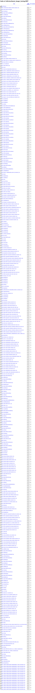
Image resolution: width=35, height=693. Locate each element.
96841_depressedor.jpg (5, 573)
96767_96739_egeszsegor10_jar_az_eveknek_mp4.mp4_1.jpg (10, 522)
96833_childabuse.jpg (5, 566)
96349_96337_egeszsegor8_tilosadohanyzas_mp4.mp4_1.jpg (10, 256)
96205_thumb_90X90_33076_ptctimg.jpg (7, 151)
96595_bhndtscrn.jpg (5, 398)
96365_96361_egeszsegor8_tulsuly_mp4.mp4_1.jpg (9, 268)
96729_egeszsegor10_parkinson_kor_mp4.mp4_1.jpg (9, 498)
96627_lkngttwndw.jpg (5, 426)
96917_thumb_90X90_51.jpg (6, 617)
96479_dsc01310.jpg (4, 335)
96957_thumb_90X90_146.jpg (6, 652)
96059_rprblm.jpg (4, 56)
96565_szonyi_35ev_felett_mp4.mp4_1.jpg (8, 373)
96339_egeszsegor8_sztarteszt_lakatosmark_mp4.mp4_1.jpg (10, 251)
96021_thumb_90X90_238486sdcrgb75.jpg (8, 23)
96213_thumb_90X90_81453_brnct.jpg (7, 158)
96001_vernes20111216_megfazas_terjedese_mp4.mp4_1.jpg (10, 7)
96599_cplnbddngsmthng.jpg (6, 401)
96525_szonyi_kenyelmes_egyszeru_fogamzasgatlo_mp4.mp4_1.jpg (11, 356)
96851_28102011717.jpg (5, 582)
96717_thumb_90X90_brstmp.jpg (6, 487)
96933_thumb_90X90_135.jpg (6, 631)
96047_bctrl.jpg (4, 46)
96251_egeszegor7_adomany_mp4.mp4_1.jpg (8, 189)
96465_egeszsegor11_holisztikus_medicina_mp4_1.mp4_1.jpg (10, 324)
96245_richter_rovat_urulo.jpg (6, 184)
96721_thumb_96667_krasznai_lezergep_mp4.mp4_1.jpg (10, 491)
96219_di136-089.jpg (5, 163)
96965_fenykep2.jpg (4, 659)
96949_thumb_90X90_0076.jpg (6, 645)
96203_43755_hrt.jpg (5, 149)
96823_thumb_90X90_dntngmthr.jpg (7, 557)
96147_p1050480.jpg (5, 100)
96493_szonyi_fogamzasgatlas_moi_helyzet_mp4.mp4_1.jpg (10, 342)
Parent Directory (4, 6)
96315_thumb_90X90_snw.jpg (6, 237)
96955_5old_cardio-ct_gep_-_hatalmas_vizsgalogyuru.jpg (10, 650)
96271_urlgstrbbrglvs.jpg (5, 200)
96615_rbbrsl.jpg (4, 415)
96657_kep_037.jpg (4, 452)
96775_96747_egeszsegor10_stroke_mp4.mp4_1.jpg (9, 529)
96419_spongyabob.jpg (5, 296)
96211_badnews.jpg (4, 156)
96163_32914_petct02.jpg (5, 114)
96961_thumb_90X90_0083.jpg (6, 655)
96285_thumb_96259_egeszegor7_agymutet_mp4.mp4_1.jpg (10, 210)
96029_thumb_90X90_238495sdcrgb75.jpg (8, 30)
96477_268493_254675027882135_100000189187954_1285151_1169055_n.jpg (13, 333)
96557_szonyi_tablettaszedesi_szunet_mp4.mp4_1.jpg (9, 370)
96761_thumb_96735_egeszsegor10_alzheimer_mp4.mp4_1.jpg (11, 517)
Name (14, 3)
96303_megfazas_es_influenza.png (6, 226)
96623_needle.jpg (4, 422)
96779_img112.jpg (4, 533)
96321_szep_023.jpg (4, 242)
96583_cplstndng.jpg (4, 387)
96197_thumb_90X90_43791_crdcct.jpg (7, 144)
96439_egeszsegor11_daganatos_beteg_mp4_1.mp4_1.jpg (10, 307)
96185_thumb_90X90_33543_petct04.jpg (7, 133)
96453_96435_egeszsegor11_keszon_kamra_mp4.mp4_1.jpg (10, 317)
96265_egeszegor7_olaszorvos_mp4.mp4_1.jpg (8, 196)
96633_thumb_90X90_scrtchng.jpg (7, 431)
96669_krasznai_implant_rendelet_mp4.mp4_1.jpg (9, 459)
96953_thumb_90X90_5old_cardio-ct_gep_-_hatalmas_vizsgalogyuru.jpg (12, 648)
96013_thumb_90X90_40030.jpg (6, 16)
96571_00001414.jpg (5, 377)
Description (33, 3)
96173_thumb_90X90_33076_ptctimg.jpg (7, 123)
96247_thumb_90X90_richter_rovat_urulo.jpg (8, 186)
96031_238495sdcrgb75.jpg (5, 32)
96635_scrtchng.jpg (4, 433)
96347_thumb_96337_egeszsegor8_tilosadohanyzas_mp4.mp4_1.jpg (11, 254)
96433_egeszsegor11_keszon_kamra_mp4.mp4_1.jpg (9, 305)
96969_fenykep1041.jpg (5, 662)
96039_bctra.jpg (4, 39)
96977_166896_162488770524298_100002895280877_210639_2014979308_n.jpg (13, 669)
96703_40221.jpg (4, 475)
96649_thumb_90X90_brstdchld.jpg (7, 445)
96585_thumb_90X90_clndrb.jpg (6, 389)
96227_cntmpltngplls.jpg (5, 170)
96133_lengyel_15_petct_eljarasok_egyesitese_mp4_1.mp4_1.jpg (11, 93)
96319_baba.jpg (4, 240)
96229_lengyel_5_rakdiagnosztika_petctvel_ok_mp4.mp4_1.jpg (11, 172)
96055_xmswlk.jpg (4, 53)
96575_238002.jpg (4, 380)
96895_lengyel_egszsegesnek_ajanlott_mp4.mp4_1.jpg (9, 606)
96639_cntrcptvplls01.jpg (5, 436)
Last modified (28, 4)
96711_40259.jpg (4, 482)
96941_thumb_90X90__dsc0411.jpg (7, 638)
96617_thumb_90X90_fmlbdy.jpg (6, 417)
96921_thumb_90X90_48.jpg (6, 620)
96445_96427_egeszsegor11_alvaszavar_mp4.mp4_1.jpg (10, 310)
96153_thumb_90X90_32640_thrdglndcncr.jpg (8, 105)
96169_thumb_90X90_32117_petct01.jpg (7, 119)
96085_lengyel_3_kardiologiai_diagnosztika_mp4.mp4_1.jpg (10, 72)
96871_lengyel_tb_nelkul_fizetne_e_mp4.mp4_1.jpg (9, 596)
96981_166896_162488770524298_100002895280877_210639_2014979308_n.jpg (13, 673)
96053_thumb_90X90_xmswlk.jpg (6, 51)
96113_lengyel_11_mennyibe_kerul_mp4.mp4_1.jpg (9, 84)
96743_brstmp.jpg (4, 505)
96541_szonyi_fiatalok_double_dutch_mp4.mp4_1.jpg (9, 363)
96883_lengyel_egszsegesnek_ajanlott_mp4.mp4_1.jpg (9, 601)
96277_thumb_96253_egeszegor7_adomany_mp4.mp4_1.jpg (10, 203)
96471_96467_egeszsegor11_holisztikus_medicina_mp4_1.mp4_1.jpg (11, 328)
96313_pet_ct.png (4, 235)
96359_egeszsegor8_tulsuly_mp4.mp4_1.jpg (8, 265)
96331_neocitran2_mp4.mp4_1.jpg (6, 247)
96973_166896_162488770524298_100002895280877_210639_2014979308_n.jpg (13, 666)
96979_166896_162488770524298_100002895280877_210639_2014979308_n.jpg (13, 671)
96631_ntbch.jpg (4, 429)
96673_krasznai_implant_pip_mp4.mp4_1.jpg (8, 461)
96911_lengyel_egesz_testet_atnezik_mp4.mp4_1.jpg (9, 613)
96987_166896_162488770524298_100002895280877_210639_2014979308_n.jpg (13, 678)
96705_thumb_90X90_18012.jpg (6, 477)
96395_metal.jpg (4, 284)
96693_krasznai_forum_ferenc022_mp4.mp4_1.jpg (9, 470)
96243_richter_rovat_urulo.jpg (6, 182)
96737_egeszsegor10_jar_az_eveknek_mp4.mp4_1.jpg (9, 501)
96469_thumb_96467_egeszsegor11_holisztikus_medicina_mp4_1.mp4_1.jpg (13, 326)
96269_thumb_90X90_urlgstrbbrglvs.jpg (7, 198)
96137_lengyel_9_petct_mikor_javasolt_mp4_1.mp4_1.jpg (10, 95)
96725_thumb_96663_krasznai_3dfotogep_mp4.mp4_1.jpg (10, 494)
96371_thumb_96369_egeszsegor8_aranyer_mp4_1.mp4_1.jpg (10, 272)
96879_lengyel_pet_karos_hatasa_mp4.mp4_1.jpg (9, 599)
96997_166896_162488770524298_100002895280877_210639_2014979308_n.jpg (13, 687)
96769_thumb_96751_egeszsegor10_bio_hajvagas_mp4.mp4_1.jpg (11, 524)
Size (30, 3)
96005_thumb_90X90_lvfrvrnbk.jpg (7, 9)
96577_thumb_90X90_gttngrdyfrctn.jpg (7, 382)
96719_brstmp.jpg (4, 489)
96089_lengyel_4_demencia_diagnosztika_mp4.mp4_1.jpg (10, 74)
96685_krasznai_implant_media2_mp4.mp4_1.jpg (9, 466)
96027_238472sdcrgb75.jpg (5, 28)
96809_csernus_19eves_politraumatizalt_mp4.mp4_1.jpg (10, 547)
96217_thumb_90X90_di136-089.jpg (7, 161)
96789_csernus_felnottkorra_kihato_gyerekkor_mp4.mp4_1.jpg (11, 538)
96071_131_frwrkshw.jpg (5, 63)
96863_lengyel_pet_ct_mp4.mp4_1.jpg (7, 592)
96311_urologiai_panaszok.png (6, 233)
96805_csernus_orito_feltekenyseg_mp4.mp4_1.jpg (9, 545)
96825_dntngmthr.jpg (5, 559)
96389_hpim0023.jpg (5, 282)
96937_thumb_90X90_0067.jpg (6, 634)
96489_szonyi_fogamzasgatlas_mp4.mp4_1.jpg (8, 340)
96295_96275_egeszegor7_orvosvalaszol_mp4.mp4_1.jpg (10, 219)
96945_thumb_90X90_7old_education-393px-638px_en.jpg (10, 641)
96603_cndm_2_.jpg (4, 405)
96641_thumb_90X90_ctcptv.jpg (6, 438)
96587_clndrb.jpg (4, 391)
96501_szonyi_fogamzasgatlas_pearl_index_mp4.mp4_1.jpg (10, 345)
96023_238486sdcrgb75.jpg (5, 25)
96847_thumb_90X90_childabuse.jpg (7, 578)
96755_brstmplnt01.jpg (5, 512)
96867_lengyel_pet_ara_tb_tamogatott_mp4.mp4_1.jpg (9, 594)
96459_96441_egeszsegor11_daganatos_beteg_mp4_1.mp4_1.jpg (11, 321)
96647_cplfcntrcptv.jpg (5, 443)
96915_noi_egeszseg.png (5, 615)
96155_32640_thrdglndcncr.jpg (6, 107)
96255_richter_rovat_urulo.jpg (6, 191)
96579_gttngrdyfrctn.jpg (5, 384)
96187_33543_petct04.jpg (5, 135)
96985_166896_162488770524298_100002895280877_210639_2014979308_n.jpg (13, 676)
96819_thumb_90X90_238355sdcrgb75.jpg (8, 554)
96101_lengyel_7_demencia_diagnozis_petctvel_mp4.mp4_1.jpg (11, 79)
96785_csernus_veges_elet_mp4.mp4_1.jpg (8, 536)
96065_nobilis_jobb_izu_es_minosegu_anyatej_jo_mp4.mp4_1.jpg (11, 60)
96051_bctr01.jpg (4, 49)
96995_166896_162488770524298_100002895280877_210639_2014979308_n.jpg (13, 685)
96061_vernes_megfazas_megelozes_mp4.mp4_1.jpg (9, 58)
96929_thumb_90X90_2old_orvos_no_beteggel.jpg (9, 627)
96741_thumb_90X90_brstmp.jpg (6, 503)
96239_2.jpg (3, 179)
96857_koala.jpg (4, 587)
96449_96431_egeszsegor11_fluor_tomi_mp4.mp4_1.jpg (10, 314)
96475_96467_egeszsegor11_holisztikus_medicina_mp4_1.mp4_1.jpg (11, 331)
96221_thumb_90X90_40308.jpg (6, 165)
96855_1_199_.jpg (4, 585)
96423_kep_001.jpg (4, 300)
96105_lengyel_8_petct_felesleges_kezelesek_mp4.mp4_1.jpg (10, 81)
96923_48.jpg (3, 622)
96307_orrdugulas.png (5, 230)
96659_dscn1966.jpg (4, 454)
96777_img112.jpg (4, 531)
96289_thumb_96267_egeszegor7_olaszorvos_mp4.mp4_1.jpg (10, 214)
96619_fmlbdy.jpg (4, 419)
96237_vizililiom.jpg (4, 177)
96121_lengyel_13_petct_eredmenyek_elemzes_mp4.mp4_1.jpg (11, 88)
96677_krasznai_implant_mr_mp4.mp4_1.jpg (8, 463)
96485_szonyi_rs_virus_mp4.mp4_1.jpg (7, 338)
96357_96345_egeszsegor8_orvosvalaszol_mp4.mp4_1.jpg (10, 263)
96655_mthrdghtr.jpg (5, 450)
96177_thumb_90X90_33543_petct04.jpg (7, 126)
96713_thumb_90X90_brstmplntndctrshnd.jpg (8, 484)
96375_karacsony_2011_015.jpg (6, 275)
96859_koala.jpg (4, 589)
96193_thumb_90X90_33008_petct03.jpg (7, 140)
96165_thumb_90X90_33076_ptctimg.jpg (7, 116)
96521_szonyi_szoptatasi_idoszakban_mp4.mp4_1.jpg (9, 354)
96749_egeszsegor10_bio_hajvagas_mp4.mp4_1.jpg (9, 508)
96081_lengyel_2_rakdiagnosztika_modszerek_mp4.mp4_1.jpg (10, 70)
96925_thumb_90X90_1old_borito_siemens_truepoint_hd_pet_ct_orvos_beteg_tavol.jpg (14, 624)
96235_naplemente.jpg (5, 175)
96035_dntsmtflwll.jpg (5, 35)
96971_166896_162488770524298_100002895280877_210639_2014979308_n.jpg (13, 664)
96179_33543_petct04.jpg (5, 128)
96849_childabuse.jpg (5, 580)
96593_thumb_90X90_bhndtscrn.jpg (7, 396)
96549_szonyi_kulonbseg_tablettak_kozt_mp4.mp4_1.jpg (10, 366)
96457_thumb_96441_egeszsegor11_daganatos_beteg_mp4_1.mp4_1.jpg (12, 319)
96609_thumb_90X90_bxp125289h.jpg (7, 410)
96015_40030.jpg (4, 18)
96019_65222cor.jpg (4, 21)
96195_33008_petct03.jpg (5, 142)
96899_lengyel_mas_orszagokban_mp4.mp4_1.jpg (9, 608)
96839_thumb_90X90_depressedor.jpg (7, 571)
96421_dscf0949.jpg (4, 298)
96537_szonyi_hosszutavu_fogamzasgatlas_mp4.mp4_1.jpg (10, 361)
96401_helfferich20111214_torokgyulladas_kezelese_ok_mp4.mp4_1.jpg (12, 289)
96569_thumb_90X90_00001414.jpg (7, 375)
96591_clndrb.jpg (4, 394)
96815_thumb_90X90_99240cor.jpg (7, 550)
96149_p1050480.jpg (5, 102)
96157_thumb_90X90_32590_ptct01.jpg (7, 109)
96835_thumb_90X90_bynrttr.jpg (6, 568)
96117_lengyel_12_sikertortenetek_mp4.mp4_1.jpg (9, 86)
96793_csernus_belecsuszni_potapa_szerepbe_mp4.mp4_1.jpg (10, 540)
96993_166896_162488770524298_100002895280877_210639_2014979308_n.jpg (13, 683)
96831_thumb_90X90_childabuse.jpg (7, 564)
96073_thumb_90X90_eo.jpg (6, 65)
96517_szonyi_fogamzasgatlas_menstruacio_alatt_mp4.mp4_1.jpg (11, 352)
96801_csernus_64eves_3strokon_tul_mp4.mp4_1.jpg (9, 543)
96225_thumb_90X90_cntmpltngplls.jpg (7, 168)
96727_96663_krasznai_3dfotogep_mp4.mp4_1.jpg (9, 496)
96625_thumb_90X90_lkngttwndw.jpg (7, 424)
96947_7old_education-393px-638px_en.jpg (8, 643)
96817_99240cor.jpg (4, 552)
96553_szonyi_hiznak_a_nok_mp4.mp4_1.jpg (8, 368)
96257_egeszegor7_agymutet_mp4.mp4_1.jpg (8, 193)
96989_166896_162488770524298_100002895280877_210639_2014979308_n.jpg (13, 680)
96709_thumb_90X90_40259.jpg (6, 480)
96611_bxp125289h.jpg (5, 412)
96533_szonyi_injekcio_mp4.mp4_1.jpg (7, 359)
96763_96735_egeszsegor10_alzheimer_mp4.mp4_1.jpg (10, 519)
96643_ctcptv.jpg (4, 440)
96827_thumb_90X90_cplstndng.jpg (7, 561)
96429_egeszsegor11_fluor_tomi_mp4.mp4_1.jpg (9, 303)
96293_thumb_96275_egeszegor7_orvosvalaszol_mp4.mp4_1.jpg (11, 217)
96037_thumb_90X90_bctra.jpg (6, 37)
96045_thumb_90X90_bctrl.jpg (6, 44)
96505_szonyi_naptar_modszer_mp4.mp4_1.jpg (8, 347)
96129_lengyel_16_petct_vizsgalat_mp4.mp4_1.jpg (9, 91)
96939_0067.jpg (4, 636)
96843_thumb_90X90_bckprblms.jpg (7, 575)
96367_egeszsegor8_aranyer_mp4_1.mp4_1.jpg (8, 270)
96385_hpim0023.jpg (5, 279)
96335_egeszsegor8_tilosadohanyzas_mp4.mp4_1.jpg (9, 249)
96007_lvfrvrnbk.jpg (4, 11)
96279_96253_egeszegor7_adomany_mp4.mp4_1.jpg (9, 205)
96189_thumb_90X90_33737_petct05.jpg (7, 137)
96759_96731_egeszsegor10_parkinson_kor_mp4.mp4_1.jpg (10, 515)
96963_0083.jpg (4, 657)
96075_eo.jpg (3, 67)
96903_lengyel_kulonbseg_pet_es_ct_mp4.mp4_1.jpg (9, 610)
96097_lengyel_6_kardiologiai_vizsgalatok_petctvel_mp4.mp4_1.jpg (11, 77)
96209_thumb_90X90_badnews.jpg (7, 154)
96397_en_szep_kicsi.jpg (5, 286)
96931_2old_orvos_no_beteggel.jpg (7, 629)
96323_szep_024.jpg (4, 244)
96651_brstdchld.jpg (4, 447)
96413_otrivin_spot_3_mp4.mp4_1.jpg (7, 293)
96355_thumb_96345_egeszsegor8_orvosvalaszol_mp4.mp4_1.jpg (11, 261)
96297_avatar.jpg (4, 221)
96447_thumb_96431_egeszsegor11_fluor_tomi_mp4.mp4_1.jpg (11, 312)
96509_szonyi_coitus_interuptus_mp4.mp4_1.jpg (8, 349)
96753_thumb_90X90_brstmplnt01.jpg (7, 510)
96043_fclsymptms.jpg (5, 42)
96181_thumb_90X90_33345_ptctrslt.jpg (7, 130)
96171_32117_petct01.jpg (5, 121)
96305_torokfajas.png (5, 228)
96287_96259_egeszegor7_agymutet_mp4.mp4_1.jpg (9, 212)
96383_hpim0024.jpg (5, 277)
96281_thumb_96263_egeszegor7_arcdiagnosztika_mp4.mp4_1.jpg (11, 207)
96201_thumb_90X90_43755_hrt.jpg (7, 147)
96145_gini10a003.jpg (5, 98)
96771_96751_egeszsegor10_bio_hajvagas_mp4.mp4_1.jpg (10, 526)
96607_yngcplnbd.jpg (5, 408)
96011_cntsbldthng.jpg (5, 14)
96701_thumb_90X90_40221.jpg (6, 473)
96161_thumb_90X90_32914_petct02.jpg (7, 112)
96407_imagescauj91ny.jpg (5, 291)
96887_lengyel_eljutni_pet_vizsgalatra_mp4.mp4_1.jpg (9, 603)
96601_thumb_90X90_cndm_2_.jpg (7, 403)
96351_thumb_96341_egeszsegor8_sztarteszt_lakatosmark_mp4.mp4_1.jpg (12, 258)
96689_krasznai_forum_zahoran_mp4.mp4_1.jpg (8, 468)
